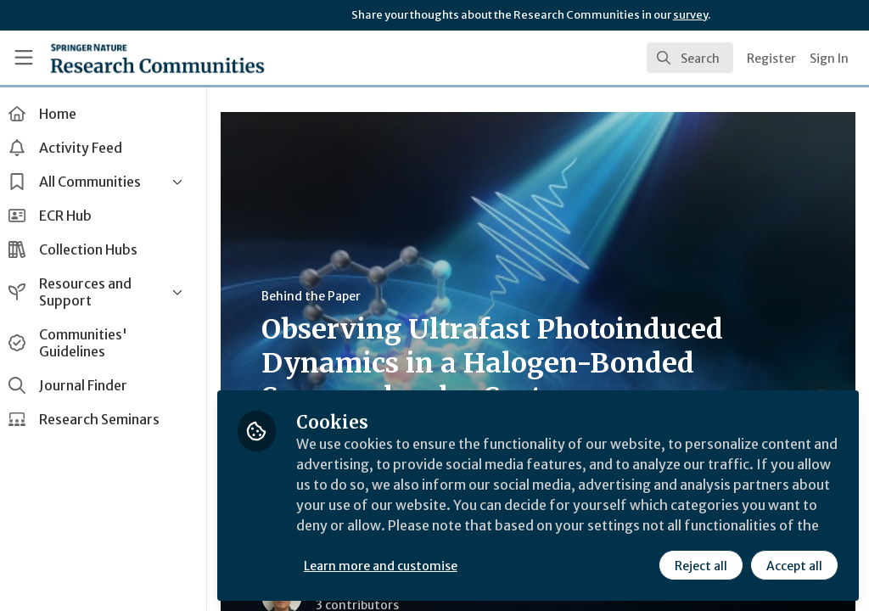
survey (690, 15)
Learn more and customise (391, 566)
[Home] (157, 57)
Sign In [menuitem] (829, 58)
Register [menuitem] (771, 58)
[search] (690, 57)
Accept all (794, 566)
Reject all (701, 566)
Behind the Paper (321, 296)
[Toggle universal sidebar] (24, 57)
